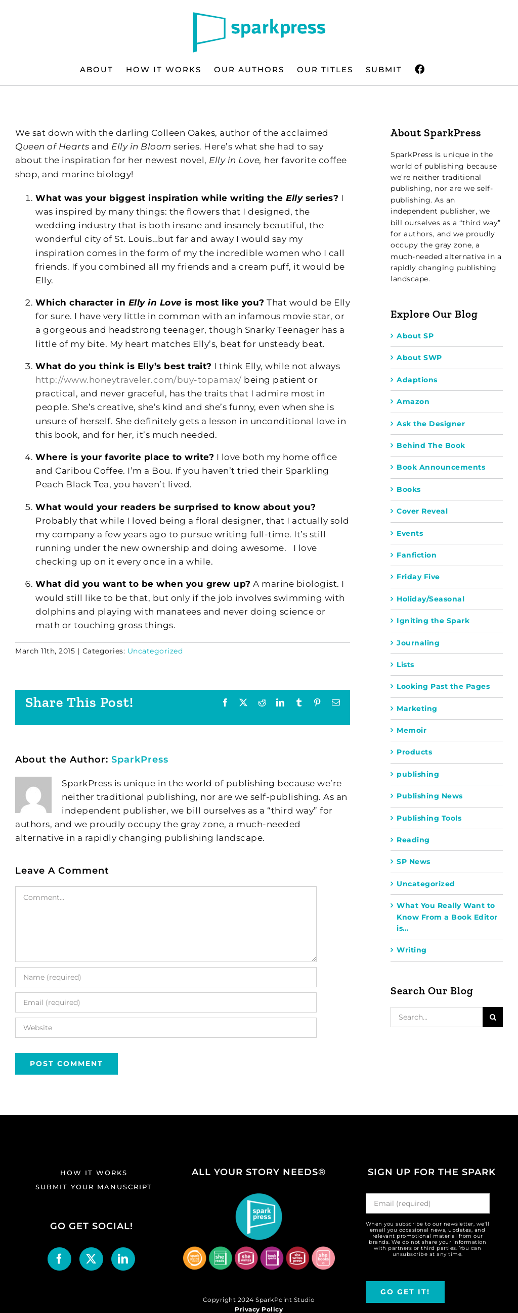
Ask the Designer (431, 423)
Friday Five (418, 576)
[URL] (166, 1028)
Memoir (411, 730)
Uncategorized (155, 650)
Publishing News (430, 795)
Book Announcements (441, 467)
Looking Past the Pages (443, 686)
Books (409, 489)
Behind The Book (431, 445)
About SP (415, 335)
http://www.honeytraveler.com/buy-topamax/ (138, 380)
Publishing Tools (429, 818)
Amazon (413, 401)
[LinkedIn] (123, 1259)
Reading (413, 839)
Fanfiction (417, 555)
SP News (413, 861)
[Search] (493, 1017)
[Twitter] (91, 1259)
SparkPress (139, 759)
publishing (418, 774)
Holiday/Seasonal (430, 598)
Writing (412, 949)
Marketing (417, 708)
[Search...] (437, 1017)
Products (414, 751)
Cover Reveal (422, 511)
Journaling (418, 642)
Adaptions (417, 379)
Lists (405, 664)
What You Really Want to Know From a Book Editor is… (447, 917)
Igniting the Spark (433, 620)
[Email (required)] (166, 1002)
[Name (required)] (166, 977)
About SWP (419, 357)
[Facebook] (59, 1259)
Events (410, 533)
